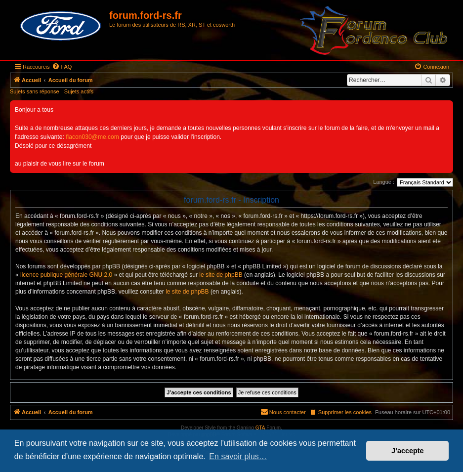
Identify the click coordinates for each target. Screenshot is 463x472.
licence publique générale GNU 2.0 (66, 274)
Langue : (383, 182)
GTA (260, 427)
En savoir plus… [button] (238, 456)
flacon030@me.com (92, 136)
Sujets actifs (78, 91)
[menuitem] (62, 67)
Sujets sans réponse (34, 91)
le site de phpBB (220, 274)
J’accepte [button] (407, 451)
